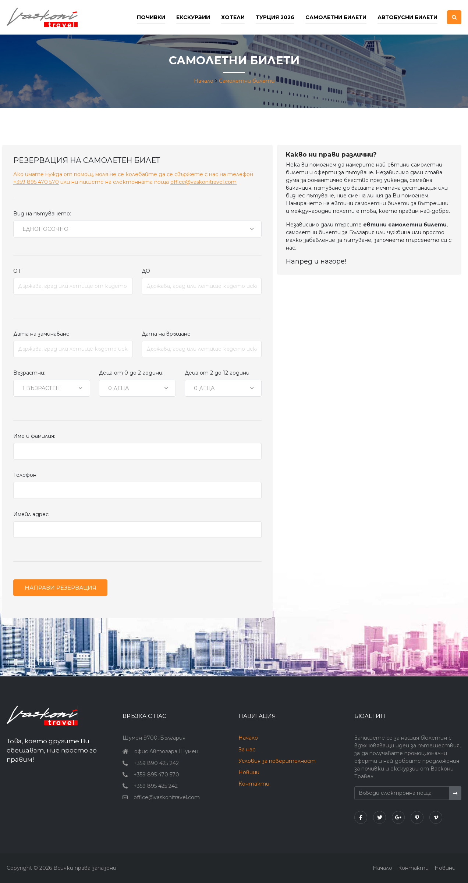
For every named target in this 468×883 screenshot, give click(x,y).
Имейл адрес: (31, 514)
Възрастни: (29, 372)
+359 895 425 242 (156, 786)
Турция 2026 (275, 17)
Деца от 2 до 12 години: (218, 372)
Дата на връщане (166, 333)
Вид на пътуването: (42, 213)
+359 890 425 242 (156, 763)
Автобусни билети (407, 17)
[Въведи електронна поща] (401, 793)
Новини (248, 772)
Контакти (253, 783)
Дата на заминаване (41, 333)
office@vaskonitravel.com (203, 182)
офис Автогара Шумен (166, 751)
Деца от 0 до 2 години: (131, 372)
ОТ (17, 271)
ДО (146, 271)
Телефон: (25, 475)
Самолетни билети (335, 17)
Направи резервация (60, 587)
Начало (203, 81)
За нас (246, 749)
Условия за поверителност (277, 761)
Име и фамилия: (34, 436)
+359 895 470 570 (36, 182)
